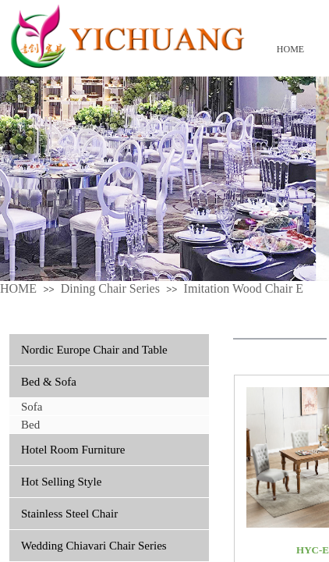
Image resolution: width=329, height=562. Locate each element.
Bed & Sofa (48, 381)
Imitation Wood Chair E (244, 288)
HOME (290, 49)
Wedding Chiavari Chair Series (94, 545)
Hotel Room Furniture (73, 449)
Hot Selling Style (61, 481)
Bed (30, 424)
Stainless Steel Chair (69, 513)
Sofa (32, 406)
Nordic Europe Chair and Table (94, 349)
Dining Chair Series (110, 288)
